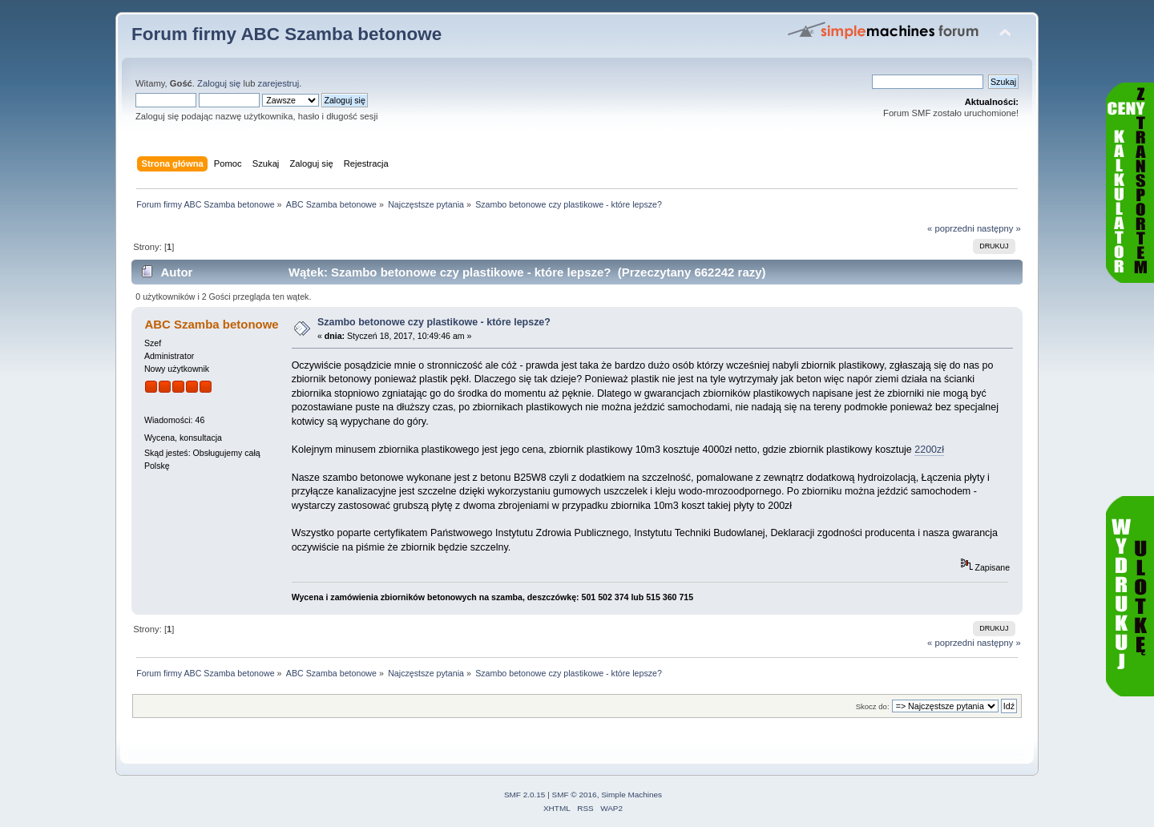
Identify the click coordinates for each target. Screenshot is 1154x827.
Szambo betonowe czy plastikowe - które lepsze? (434, 322)
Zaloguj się (218, 83)
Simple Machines (631, 794)
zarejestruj (279, 83)
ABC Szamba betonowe (211, 324)
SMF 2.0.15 (525, 794)
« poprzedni (950, 228)
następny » (999, 228)
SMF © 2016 (574, 794)
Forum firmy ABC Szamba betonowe (286, 34)
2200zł (929, 449)
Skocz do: (873, 706)
